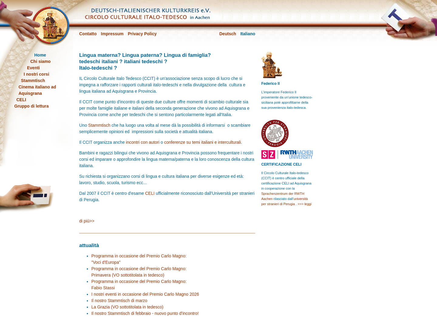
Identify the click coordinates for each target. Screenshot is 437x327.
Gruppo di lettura (31, 106)
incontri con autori (143, 142)
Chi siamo (40, 61)
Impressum (112, 33)
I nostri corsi (36, 74)
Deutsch (227, 33)
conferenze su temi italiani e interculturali (202, 142)
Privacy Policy (142, 33)
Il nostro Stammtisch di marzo (119, 300)
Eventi (33, 67)
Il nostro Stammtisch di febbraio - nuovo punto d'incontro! (145, 313)
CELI (149, 193)
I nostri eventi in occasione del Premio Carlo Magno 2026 (145, 294)
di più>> (86, 221)
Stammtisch (99, 125)
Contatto (88, 33)
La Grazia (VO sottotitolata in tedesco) (127, 307)
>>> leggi (305, 204)
